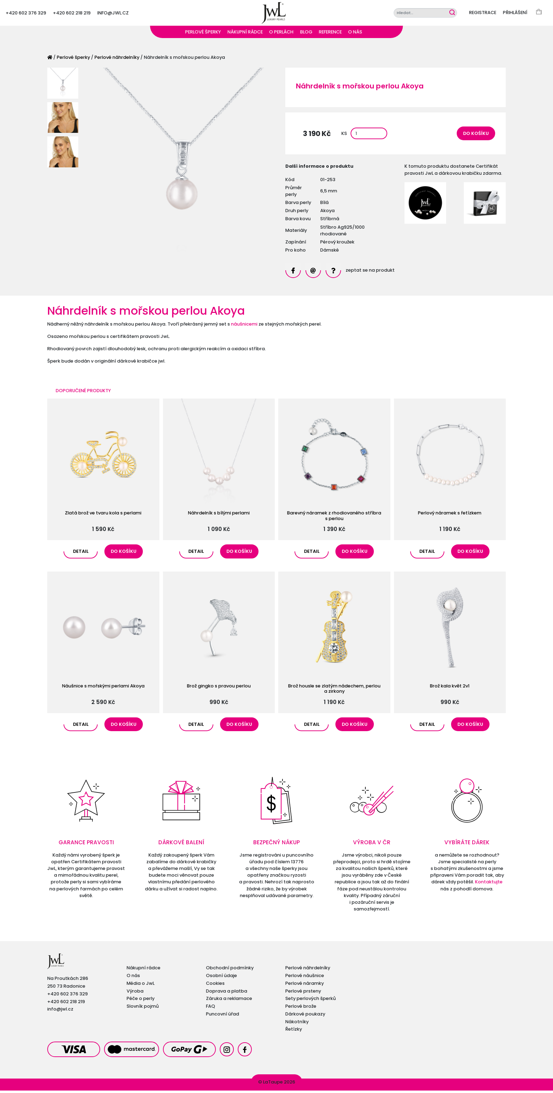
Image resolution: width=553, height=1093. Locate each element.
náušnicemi (244, 326)
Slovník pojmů (143, 1009)
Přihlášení (515, 14)
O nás (355, 34)
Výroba (135, 993)
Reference (330, 34)
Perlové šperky (203, 34)
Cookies (215, 986)
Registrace (482, 14)
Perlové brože (300, 1009)
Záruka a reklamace (229, 1001)
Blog (306, 34)
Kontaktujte (489, 885)
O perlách (281, 34)
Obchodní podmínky (230, 970)
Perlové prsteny (303, 993)
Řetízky (293, 1032)
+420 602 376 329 (26, 14)
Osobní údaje (221, 978)
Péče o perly (140, 1001)
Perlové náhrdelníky (117, 60)
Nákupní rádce (245, 34)
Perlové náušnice (304, 978)
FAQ (210, 1009)
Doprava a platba (226, 993)
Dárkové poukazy (305, 1016)
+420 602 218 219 (72, 14)
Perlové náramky (304, 986)
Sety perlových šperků (310, 1001)
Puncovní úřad (222, 1016)
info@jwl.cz (113, 14)
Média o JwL (140, 986)
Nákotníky (297, 1024)
